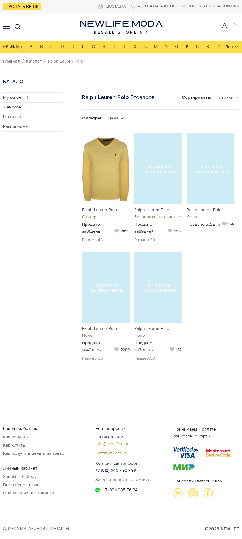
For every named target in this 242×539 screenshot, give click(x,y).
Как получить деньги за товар (33, 453)
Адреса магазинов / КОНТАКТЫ (36, 528)
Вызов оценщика (20, 484)
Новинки (12, 116)
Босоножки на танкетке (157, 216)
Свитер (89, 216)
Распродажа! (16, 126)
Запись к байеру (20, 476)
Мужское (15, 97)
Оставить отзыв (111, 453)
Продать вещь (21, 6)
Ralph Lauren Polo (65, 61)
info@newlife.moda (113, 444)
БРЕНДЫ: (12, 46)
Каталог (34, 61)
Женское (15, 107)
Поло (87, 335)
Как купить (14, 445)
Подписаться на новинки (28, 493)
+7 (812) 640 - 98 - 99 (115, 470)
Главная (11, 61)
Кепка (192, 216)
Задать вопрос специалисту (123, 479)
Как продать (15, 437)
